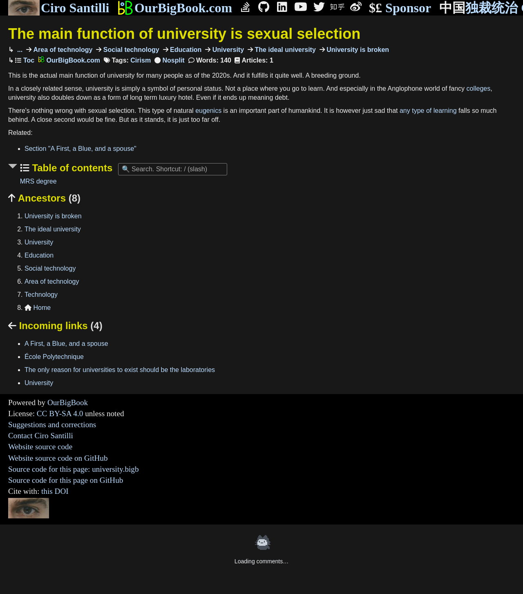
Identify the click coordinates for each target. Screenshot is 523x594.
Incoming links (55, 325)
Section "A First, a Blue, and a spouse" (80, 148)
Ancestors (44, 198)
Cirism (140, 60)
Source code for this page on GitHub (65, 480)
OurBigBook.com (174, 8)
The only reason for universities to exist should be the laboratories (120, 369)
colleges (479, 88)
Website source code (40, 446)
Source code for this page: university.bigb (73, 469)
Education (185, 49)
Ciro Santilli (58, 8)
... (18, 49)
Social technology (130, 49)
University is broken (357, 49)
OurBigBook (67, 402)
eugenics (208, 110)
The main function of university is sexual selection (184, 33)
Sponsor (400, 8)
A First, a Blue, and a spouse (66, 343)
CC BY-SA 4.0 (60, 413)
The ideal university (284, 49)
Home (38, 307)
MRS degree (38, 181)
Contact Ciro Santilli (40, 435)
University (227, 49)
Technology (41, 294)
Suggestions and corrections (52, 424)
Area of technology (61, 49)
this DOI (55, 491)
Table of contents (71, 167)
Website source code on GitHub (58, 458)
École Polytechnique (54, 356)
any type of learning (428, 110)
